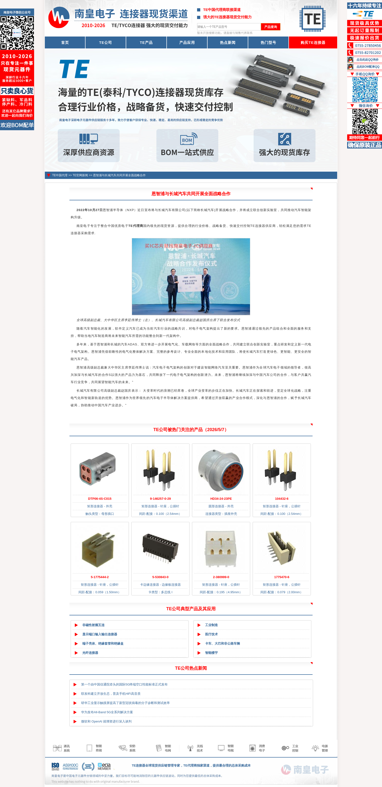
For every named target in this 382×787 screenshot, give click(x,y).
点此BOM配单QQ (368, 66)
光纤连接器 (90, 653)
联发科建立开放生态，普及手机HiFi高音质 (111, 693)
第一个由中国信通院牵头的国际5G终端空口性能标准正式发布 (124, 684)
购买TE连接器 (313, 42)
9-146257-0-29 (160, 498)
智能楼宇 (211, 653)
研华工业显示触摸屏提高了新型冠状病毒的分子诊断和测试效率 (125, 703)
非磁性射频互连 (93, 625)
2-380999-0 (221, 577)
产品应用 (187, 42)
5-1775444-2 (100, 577)
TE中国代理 (59, 175)
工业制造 (211, 625)
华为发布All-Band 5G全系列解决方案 (107, 712)
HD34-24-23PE (221, 498)
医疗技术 (211, 634)
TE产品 (146, 42)
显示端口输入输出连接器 (99, 634)
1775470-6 (281, 577)
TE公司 (105, 42)
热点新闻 (228, 42)
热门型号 (268, 42)
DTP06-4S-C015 (99, 498)
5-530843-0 (160, 577)
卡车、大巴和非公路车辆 (222, 643)
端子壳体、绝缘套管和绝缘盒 (103, 643)
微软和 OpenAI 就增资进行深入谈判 (106, 721)
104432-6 (281, 498)
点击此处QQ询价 (367, 59)
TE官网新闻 (80, 175)
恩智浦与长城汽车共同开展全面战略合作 (119, 175)
